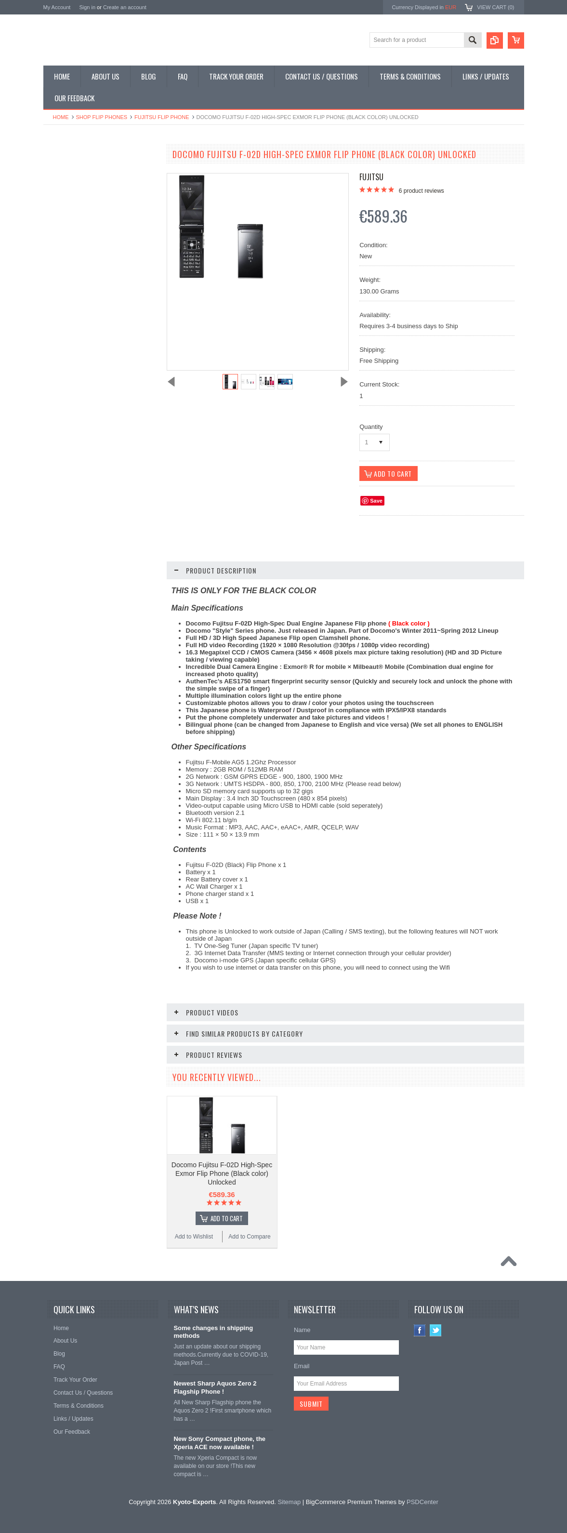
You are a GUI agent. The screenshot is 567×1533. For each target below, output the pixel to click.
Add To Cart (227, 1218)
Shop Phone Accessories (81, 221)
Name (302, 1329)
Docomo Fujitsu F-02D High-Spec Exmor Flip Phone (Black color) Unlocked (221, 1173)
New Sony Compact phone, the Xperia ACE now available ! (219, 1443)
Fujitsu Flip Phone (161, 117)
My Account (57, 7)
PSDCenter (422, 1502)
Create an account (124, 7)
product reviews (421, 190)
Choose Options (106, 597)
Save (376, 501)
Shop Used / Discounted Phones (90, 270)
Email (302, 1366)
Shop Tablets (65, 238)
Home (61, 117)
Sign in (87, 7)
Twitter (436, 1330)
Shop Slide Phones (73, 205)
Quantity (370, 426)
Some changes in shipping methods (213, 1332)
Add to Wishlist (72, 616)
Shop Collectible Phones (80, 286)
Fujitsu (371, 177)
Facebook (420, 1330)
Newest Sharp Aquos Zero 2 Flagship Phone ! (214, 1387)
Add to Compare (130, 616)
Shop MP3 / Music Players (83, 254)
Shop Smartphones (73, 172)
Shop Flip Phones (102, 117)
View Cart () (495, 7)
